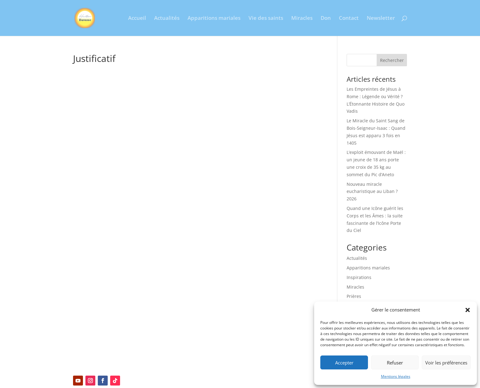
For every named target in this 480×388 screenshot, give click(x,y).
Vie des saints (266, 18)
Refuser (395, 363)
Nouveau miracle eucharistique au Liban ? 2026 (372, 191)
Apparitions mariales (214, 18)
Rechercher (392, 60)
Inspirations (359, 277)
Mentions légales (395, 376)
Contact (349, 18)
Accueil (137, 18)
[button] (468, 310)
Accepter (344, 363)
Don (326, 18)
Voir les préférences (446, 363)
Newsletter (381, 18)
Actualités (166, 18)
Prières (354, 296)
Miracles (302, 18)
